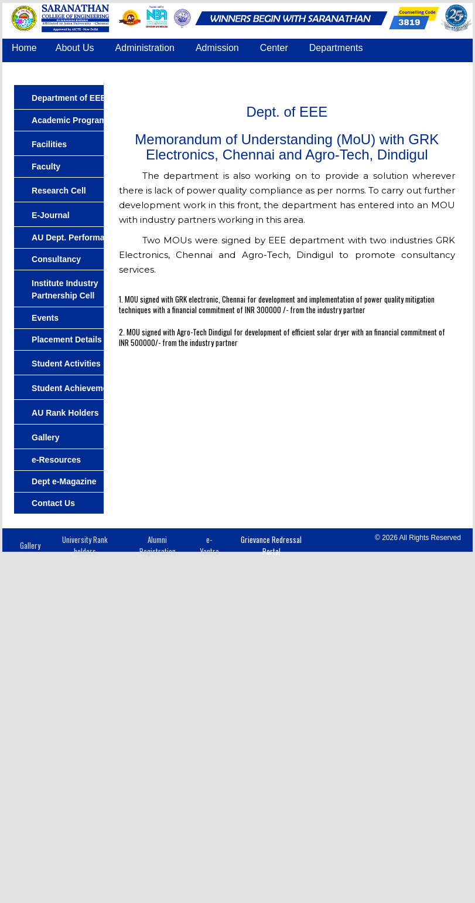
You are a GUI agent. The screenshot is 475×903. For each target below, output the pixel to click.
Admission (217, 48)
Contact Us (355, 69)
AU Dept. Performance (75, 237)
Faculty (46, 166)
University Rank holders (85, 546)
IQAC (262, 69)
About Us (75, 48)
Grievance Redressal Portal (271, 546)
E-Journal (51, 215)
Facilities (49, 144)
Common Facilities (50, 69)
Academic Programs (71, 120)
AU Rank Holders (65, 412)
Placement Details (67, 339)
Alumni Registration (157, 546)
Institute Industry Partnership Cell (65, 289)
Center (274, 48)
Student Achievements (75, 388)
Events (45, 317)
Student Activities (66, 363)
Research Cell (59, 190)
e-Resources (56, 459)
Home (24, 48)
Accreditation (202, 69)
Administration (145, 48)
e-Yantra (209, 546)
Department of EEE (69, 98)
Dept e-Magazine (64, 481)
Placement (132, 69)
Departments (336, 48)
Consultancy (56, 259)
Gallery (45, 437)
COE (302, 69)
